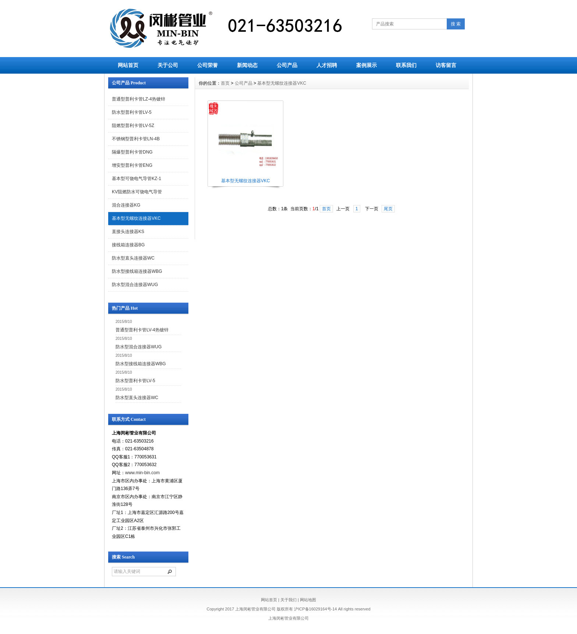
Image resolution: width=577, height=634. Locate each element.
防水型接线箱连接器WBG (137, 271)
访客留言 (446, 65)
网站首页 (128, 65)
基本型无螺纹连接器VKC (136, 218)
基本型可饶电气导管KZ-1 (136, 178)
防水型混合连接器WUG (135, 284)
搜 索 (456, 24)
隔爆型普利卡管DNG (132, 152)
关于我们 (288, 600)
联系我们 (406, 65)
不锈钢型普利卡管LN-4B (136, 138)
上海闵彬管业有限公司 (288, 618)
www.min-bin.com (142, 472)
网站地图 (308, 600)
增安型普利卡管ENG (132, 165)
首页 (225, 83)
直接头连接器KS (128, 231)
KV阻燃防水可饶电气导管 (137, 191)
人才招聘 (326, 65)
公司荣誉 (207, 65)
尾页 (388, 208)
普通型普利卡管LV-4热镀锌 (142, 329)
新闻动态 (247, 65)
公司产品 (287, 65)
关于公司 (167, 65)
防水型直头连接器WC (133, 258)
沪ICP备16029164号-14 (315, 609)
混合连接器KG (126, 205)
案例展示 (366, 65)
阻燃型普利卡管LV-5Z (133, 125)
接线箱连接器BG (128, 244)
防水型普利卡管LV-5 (132, 112)
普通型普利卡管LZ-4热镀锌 (138, 99)
